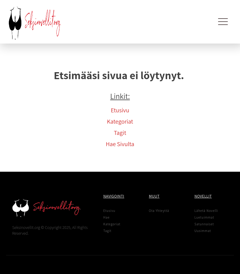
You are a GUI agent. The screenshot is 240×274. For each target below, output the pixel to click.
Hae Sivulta (120, 144)
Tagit (120, 133)
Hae (106, 217)
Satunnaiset (204, 224)
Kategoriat (120, 121)
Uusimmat (202, 231)
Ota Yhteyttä (159, 211)
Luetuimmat (204, 217)
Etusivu (120, 110)
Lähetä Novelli (206, 211)
